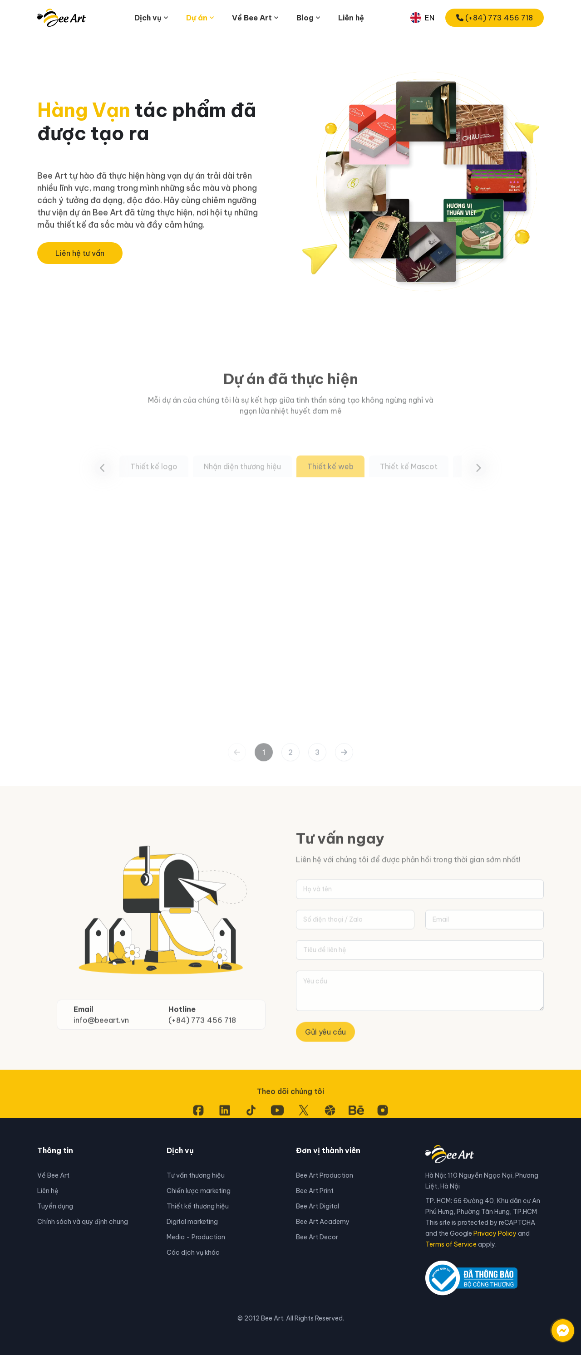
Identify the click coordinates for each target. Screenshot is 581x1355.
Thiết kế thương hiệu (198, 1206)
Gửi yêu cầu (325, 1069)
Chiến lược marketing (199, 1191)
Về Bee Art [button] (252, 17)
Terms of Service (451, 1244)
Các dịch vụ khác (193, 1252)
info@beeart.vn (101, 1056)
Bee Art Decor (317, 1237)
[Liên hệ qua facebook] (554, 1326)
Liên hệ (351, 17)
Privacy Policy (495, 1233)
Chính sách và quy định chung (82, 1221)
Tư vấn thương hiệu (196, 1175)
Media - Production (196, 1237)
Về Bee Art (53, 1175)
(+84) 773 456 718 (494, 17)
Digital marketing (192, 1221)
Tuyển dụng (55, 1206)
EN (422, 17)
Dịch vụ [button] (148, 17)
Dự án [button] (196, 17)
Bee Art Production (324, 1175)
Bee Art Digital (317, 1206)
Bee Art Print (315, 1191)
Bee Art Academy (323, 1221)
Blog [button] (305, 17)
